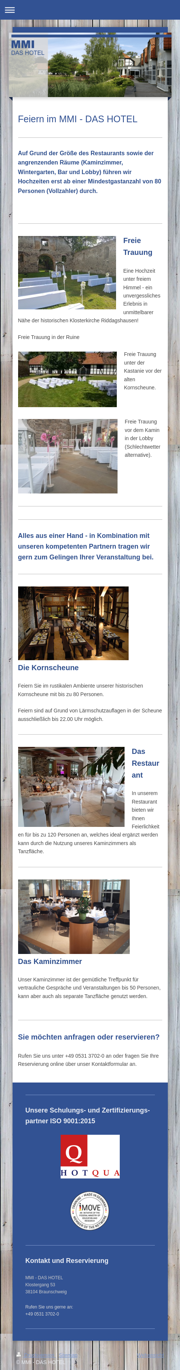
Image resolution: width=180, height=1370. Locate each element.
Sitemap (68, 1355)
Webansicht (150, 1355)
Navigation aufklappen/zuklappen (90, 10)
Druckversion (36, 1355)
